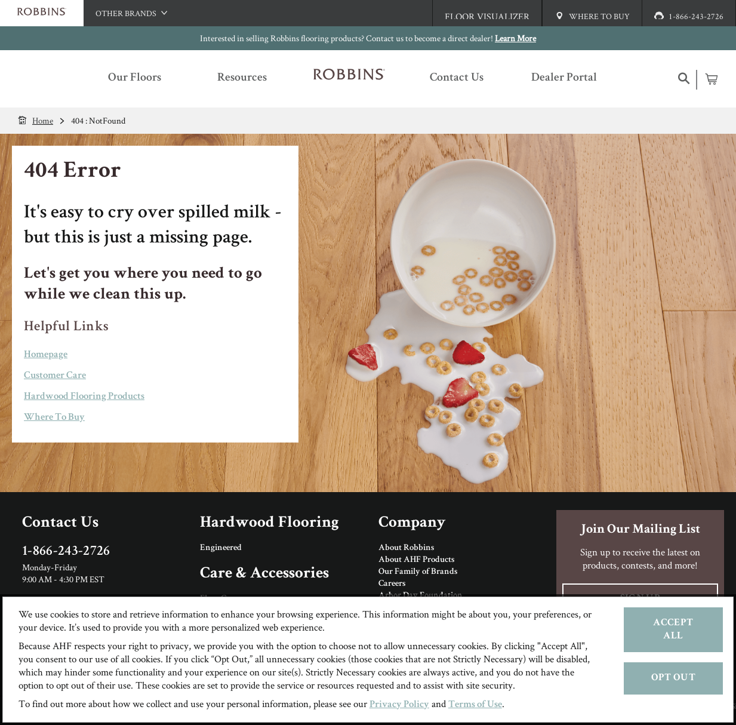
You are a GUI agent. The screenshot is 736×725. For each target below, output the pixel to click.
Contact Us (60, 523)
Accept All (673, 629)
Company (411, 523)
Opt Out (673, 678)
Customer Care (55, 376)
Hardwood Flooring (269, 523)
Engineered (221, 548)
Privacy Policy (399, 705)
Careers (391, 584)
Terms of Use (475, 705)
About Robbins (406, 548)
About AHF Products (416, 560)
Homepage (45, 355)
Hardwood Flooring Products (84, 397)
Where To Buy (54, 418)
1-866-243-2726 (66, 552)
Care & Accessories (264, 574)
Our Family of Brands (417, 572)
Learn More (515, 38)
